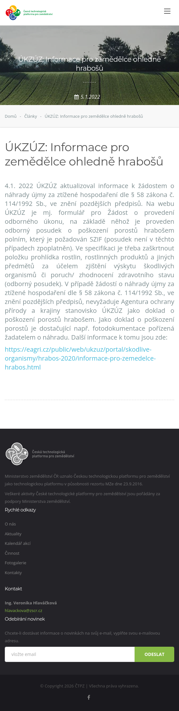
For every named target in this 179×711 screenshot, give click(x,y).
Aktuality (13, 534)
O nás (10, 524)
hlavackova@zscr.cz (23, 610)
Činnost (12, 553)
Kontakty (13, 572)
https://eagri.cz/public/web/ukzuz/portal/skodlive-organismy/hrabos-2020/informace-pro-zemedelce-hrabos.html (80, 358)
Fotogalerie (15, 563)
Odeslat (154, 654)
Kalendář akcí (17, 543)
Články (30, 116)
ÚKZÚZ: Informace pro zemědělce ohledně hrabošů (94, 116)
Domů (11, 116)
